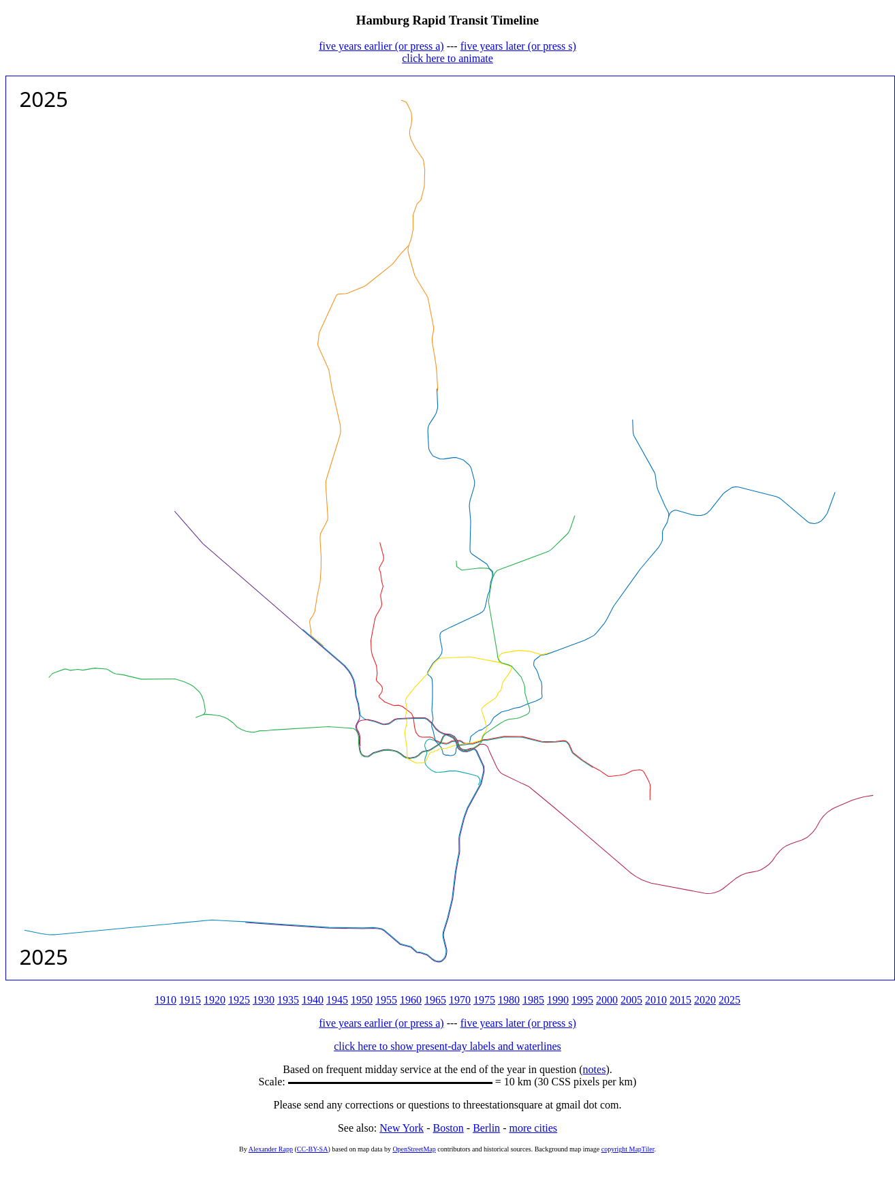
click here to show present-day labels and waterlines (447, 1046)
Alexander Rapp (271, 1149)
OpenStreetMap (413, 1149)
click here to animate (447, 58)
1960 (411, 1000)
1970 (460, 1000)
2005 (631, 1000)
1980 (509, 1000)
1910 (165, 1000)
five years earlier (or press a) (381, 46)
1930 (263, 1000)
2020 (705, 1000)
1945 (337, 1000)
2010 (656, 1000)
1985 (533, 1000)
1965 (435, 1000)
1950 (362, 1000)
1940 (313, 1000)
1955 (386, 1000)
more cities (533, 1128)
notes (594, 1069)
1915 (190, 1000)
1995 (582, 1000)
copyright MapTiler (628, 1149)
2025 (729, 1000)
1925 (239, 1000)
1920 (214, 1000)
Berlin (486, 1128)
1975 (484, 1000)
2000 (607, 1000)
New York (401, 1128)
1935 (288, 1000)
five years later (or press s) (518, 46)
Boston (448, 1128)
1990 (558, 1000)
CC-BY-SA (312, 1149)
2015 (680, 1000)
